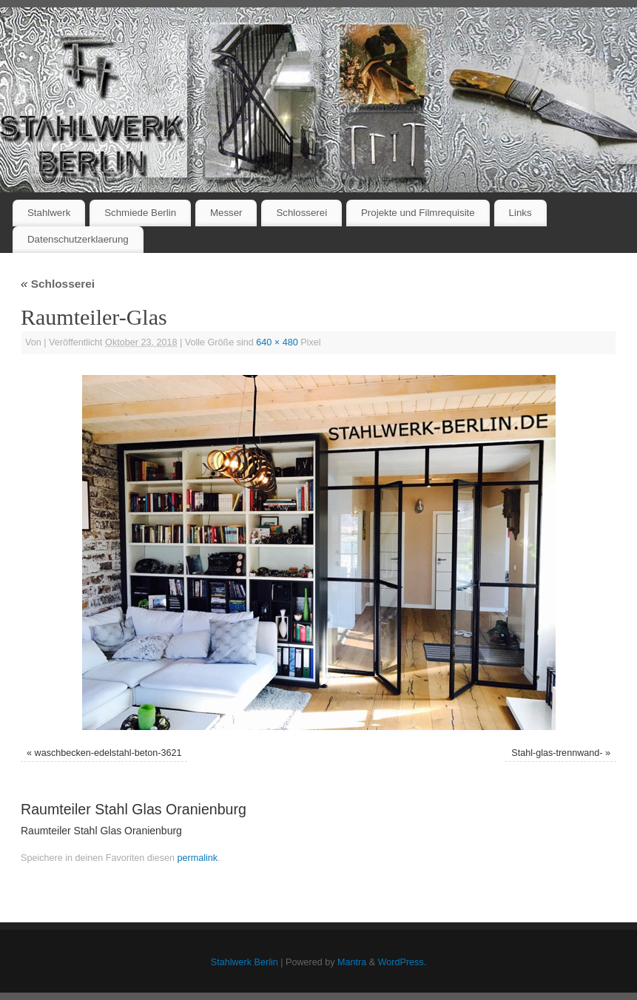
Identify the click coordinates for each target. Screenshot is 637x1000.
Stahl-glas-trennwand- (556, 753)
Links (520, 212)
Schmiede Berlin (140, 212)
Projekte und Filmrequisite (418, 212)
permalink (197, 858)
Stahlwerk (48, 212)
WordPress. (402, 962)
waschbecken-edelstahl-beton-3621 (108, 753)
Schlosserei (301, 212)
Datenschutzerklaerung (78, 239)
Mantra (351, 962)
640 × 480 (276, 342)
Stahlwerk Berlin (244, 962)
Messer (226, 212)
